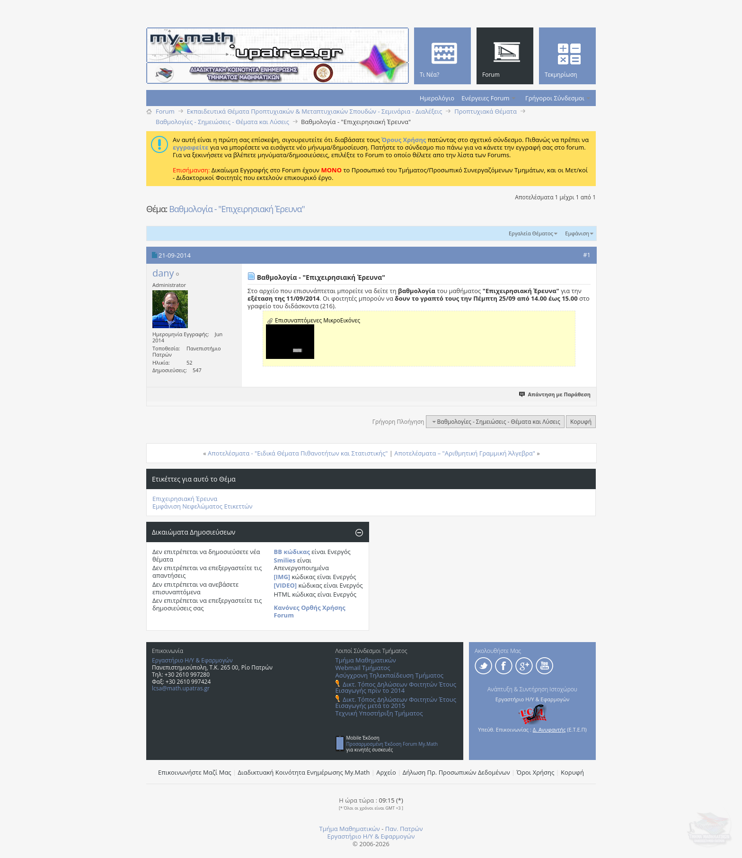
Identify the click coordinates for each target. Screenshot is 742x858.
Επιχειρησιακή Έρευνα (184, 498)
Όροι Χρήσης (536, 772)
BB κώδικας (292, 551)
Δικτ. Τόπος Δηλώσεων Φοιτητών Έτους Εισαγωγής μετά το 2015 (396, 702)
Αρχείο (386, 772)
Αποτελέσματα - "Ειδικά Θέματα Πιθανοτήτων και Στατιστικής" (298, 453)
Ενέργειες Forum (485, 98)
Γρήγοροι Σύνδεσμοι (554, 98)
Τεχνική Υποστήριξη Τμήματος (379, 713)
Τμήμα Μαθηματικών (366, 660)
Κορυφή (581, 422)
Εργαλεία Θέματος (531, 233)
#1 (587, 254)
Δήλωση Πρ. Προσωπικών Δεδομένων (456, 772)
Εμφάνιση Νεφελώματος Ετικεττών (202, 506)
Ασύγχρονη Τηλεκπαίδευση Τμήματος (389, 675)
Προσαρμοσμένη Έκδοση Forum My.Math (392, 744)
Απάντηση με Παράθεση (555, 394)
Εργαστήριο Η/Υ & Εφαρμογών (192, 660)
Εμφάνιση (577, 233)
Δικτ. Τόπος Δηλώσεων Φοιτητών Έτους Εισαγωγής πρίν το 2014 (396, 687)
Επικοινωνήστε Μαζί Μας (194, 772)
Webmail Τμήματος (363, 667)
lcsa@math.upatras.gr (181, 688)
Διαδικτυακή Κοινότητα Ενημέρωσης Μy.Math (304, 772)
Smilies (285, 560)
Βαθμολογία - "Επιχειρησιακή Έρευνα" (237, 208)
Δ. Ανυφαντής (549, 729)
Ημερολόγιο (437, 98)
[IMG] (282, 576)
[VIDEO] (285, 585)
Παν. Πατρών (404, 828)
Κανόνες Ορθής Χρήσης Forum (309, 611)
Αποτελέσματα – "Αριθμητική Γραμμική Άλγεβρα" (464, 453)
